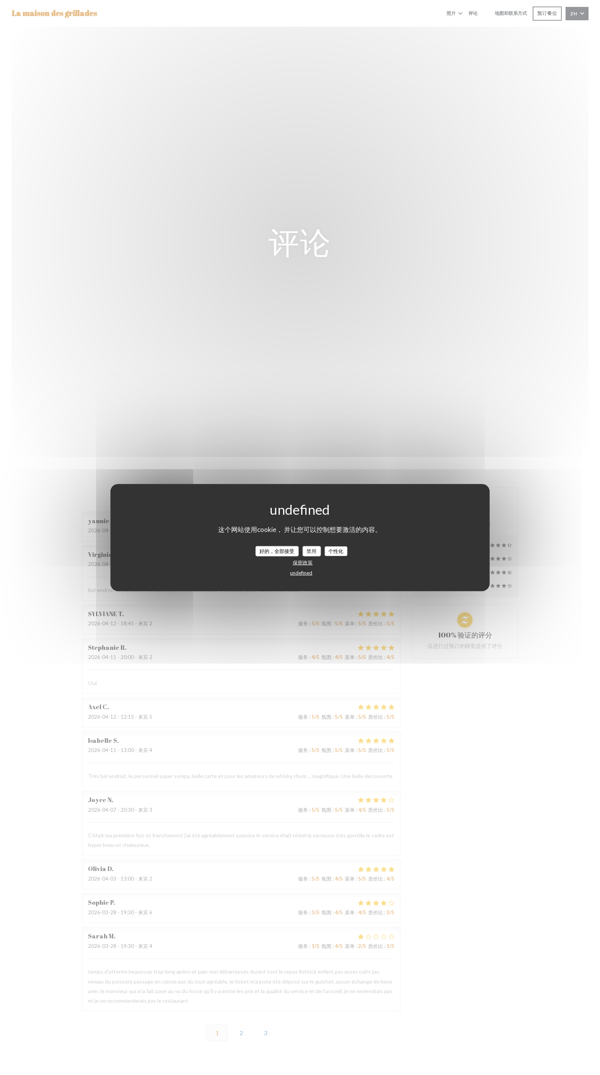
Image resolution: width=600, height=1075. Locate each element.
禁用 (311, 551)
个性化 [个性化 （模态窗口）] (335, 551)
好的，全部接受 (276, 551)
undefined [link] (301, 573)
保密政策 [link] (303, 563)
